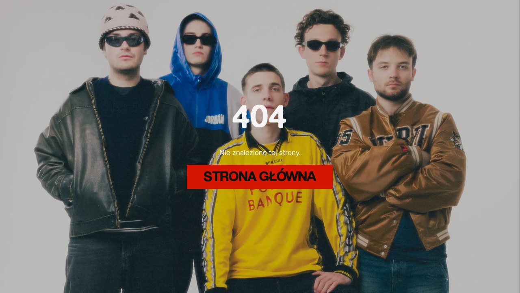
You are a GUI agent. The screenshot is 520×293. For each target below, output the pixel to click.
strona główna (260, 177)
